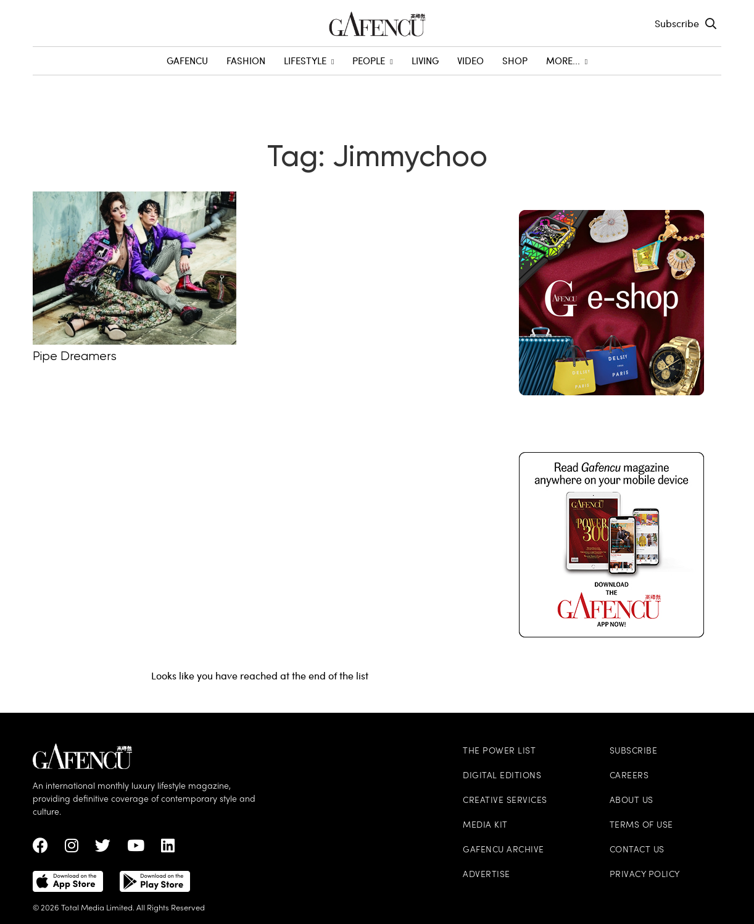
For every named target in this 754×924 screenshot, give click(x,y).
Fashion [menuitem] (245, 60)
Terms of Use (641, 825)
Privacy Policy (645, 875)
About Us (631, 801)
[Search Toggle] (710, 23)
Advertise (486, 875)
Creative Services (505, 801)
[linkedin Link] (168, 849)
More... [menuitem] (566, 60)
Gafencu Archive (503, 850)
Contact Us (637, 850)
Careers (629, 776)
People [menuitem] (372, 60)
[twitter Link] (102, 849)
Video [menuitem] (470, 60)
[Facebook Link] (40, 849)
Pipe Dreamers (75, 356)
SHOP (515, 60)
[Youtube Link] (135, 849)
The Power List (499, 751)
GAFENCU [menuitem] (187, 60)
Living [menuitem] (425, 60)
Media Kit (485, 825)
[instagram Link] (71, 849)
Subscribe (677, 23)
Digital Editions (502, 776)
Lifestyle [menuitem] (309, 60)
